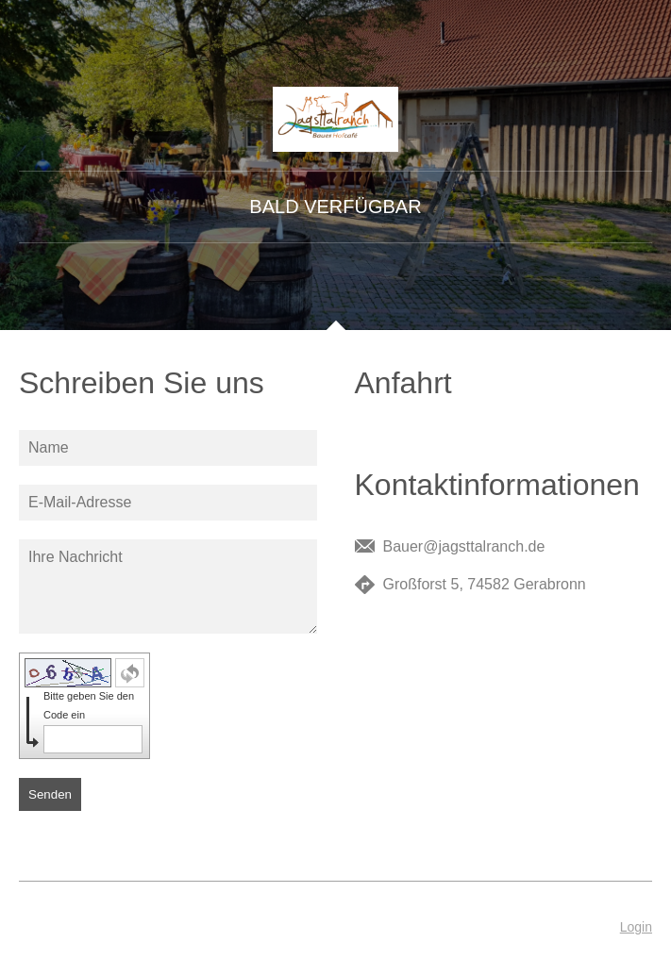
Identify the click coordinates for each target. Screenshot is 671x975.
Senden (50, 794)
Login (636, 926)
